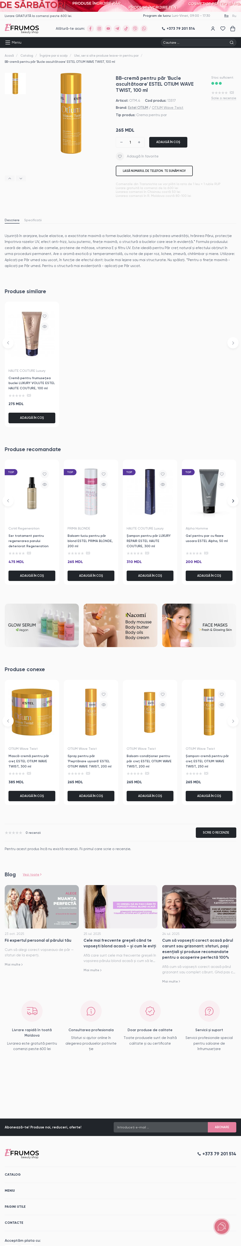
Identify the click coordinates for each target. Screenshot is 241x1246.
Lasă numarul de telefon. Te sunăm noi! (154, 171)
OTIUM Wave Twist (167, 108)
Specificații (33, 220)
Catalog (26, 55)
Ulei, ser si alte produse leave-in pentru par (106, 55)
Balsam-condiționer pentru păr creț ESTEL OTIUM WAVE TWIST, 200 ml (149, 761)
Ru (234, 16)
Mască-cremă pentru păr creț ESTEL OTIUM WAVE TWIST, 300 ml (28, 761)
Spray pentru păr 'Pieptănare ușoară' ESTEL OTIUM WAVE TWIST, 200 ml (89, 761)
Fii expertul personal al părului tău (38, 940)
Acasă (9, 55)
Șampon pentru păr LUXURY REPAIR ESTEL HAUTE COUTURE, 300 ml (149, 541)
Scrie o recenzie (223, 98)
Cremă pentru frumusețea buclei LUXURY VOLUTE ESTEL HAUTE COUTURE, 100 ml (31, 383)
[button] (10, 178)
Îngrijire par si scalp (54, 55)
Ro (226, 16)
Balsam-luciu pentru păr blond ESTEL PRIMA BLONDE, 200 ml (90, 541)
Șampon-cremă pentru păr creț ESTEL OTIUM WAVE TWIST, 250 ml (207, 761)
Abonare (222, 1127)
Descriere (12, 220)
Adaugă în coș (168, 142)
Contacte (14, 1223)
